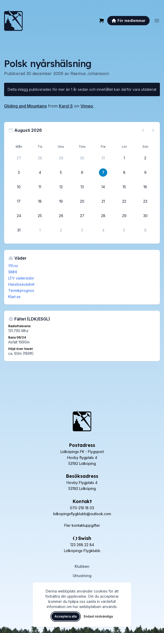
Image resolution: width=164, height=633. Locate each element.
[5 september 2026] (124, 230)
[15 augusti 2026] (124, 187)
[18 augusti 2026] (40, 201)
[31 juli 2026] (103, 158)
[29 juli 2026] (61, 158)
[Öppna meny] (157, 21)
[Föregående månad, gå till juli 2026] (143, 130)
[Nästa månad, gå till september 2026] (153, 130)
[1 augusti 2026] (124, 158)
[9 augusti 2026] (145, 172)
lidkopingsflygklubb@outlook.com (82, 514)
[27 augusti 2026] (82, 216)
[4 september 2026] (103, 230)
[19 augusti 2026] (61, 201)
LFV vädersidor (21, 278)
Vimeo (86, 106)
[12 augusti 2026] (61, 187)
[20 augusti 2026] (82, 201)
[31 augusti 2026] (19, 230)
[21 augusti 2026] (103, 201)
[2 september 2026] (61, 230)
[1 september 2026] (40, 230)
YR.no (13, 266)
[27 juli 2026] (19, 158)
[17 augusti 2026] (19, 201)
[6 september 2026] (145, 230)
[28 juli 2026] (40, 158)
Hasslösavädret (21, 284)
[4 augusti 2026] (40, 172)
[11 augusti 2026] (40, 187)
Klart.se (14, 296)
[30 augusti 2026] (145, 216)
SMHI (12, 272)
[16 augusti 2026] (145, 187)
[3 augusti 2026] (19, 172)
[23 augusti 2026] (145, 201)
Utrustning (82, 575)
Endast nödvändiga (98, 616)
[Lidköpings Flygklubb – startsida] (13, 20)
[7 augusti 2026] (103, 172)
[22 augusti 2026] (124, 201)
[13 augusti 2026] (82, 187)
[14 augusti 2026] (103, 187)
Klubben (82, 566)
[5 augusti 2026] (61, 172)
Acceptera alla (65, 616)
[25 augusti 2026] (40, 216)
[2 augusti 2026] (145, 158)
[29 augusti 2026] (124, 216)
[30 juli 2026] (82, 158)
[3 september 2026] (82, 230)
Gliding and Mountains (25, 106)
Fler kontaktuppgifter (82, 525)
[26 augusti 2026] (61, 216)
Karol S (66, 106)
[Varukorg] (101, 20)
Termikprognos (21, 290)
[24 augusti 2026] (19, 216)
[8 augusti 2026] (124, 172)
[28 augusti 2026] (103, 216)
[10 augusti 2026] (19, 187)
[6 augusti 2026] (82, 172)
